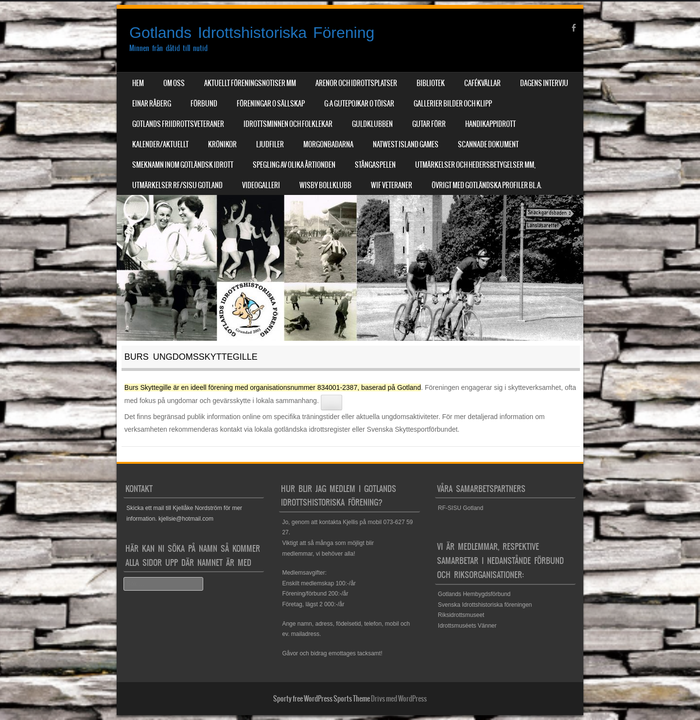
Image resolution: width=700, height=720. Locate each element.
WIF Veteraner (391, 185)
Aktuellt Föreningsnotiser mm (250, 83)
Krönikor (222, 144)
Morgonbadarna (328, 144)
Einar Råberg (151, 103)
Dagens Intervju (544, 83)
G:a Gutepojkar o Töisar (359, 103)
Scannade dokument (488, 144)
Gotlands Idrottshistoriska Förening (251, 32)
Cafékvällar (482, 83)
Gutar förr (429, 124)
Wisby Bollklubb (325, 185)
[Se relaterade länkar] (331, 402)
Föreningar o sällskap (271, 103)
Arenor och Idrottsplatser (356, 83)
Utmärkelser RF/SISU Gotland (177, 185)
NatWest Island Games (405, 144)
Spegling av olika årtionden (294, 164)
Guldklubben (372, 124)
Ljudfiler (270, 144)
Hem (138, 83)
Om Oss (174, 83)
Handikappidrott (490, 124)
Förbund (204, 103)
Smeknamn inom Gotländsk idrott (182, 164)
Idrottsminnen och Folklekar (288, 124)
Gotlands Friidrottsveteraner (178, 124)
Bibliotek (431, 83)
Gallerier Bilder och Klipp (453, 103)
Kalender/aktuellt (160, 144)
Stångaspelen (375, 164)
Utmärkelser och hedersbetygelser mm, (475, 164)
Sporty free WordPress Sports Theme (321, 698)
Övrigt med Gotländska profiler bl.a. (487, 185)
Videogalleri (261, 185)
